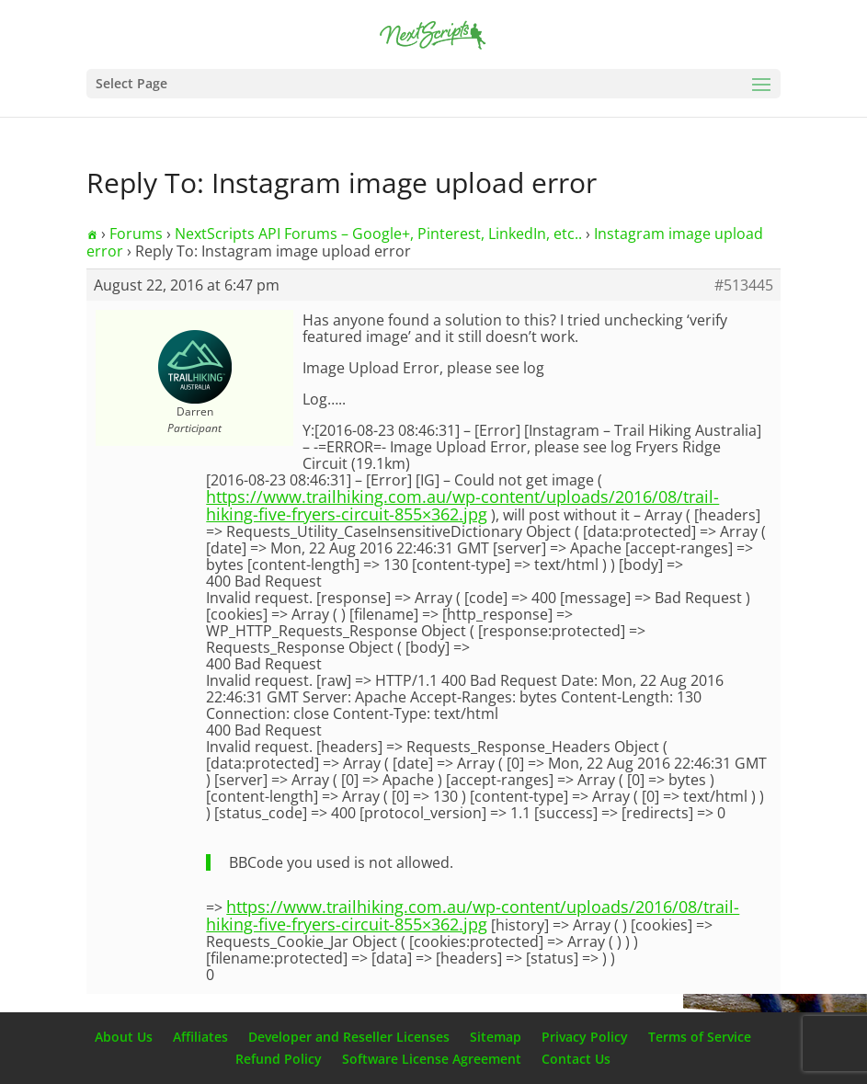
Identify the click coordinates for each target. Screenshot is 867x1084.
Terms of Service (699, 1036)
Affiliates (200, 1036)
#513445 (743, 285)
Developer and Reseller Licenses (349, 1036)
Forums (136, 233)
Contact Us (576, 1058)
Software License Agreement (431, 1058)
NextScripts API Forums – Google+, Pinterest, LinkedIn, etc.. (378, 233)
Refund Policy (278, 1058)
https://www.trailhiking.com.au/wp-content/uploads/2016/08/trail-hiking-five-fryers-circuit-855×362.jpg (462, 505)
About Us (124, 1036)
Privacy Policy (585, 1036)
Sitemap (495, 1036)
